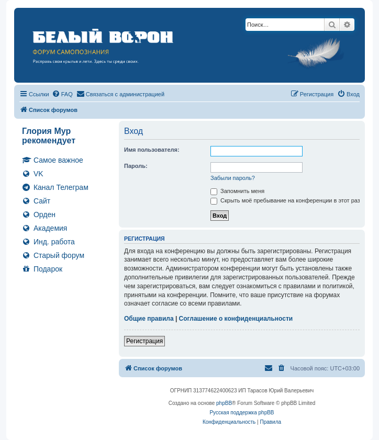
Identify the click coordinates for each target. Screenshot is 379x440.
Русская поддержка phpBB (241, 412)
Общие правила (149, 318)
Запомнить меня (237, 191)
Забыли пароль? (232, 178)
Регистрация (144, 341)
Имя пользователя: (152, 149)
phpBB (224, 403)
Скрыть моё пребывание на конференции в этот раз (285, 200)
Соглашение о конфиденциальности (236, 318)
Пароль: (136, 166)
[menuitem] (62, 94)
